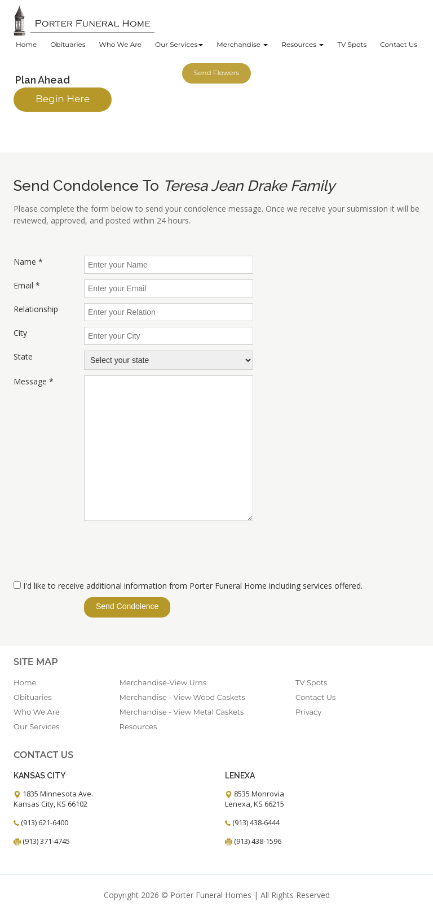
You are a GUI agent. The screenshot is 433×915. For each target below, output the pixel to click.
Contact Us (398, 44)
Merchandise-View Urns (163, 682)
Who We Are (120, 44)
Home (26, 44)
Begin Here (63, 98)
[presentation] (169, 551)
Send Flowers (216, 72)
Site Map (36, 661)
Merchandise (242, 44)
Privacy (308, 711)
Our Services (179, 44)
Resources (302, 44)
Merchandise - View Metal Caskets (182, 711)
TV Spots (351, 44)
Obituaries (67, 44)
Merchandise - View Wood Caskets (182, 697)
